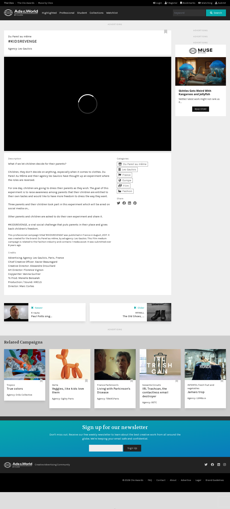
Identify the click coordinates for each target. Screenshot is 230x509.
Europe (124, 180)
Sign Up (132, 448)
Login (157, 3)
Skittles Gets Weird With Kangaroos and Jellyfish (195, 92)
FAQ (150, 480)
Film (123, 185)
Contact (160, 480)
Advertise (186, 480)
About (173, 480)
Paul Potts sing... (41, 316)
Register (171, 3)
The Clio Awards (25, 3)
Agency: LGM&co (196, 398)
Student (82, 12)
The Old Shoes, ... (133, 316)
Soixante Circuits (151, 385)
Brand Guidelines (215, 480)
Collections (97, 12)
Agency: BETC (149, 402)
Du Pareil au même (19, 36)
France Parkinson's (108, 385)
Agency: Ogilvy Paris (63, 398)
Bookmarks (188, 3)
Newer (37, 307)
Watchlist (112, 12)
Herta (55, 385)
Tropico (11, 385)
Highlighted (49, 12)
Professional (66, 12)
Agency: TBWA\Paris (108, 398)
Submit (220, 3)
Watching (205, 3)
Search (216, 12)
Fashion (125, 191)
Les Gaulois (25, 48)
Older (139, 307)
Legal (198, 480)
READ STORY (201, 109)
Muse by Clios (45, 3)
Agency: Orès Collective (19, 394)
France (124, 174)
